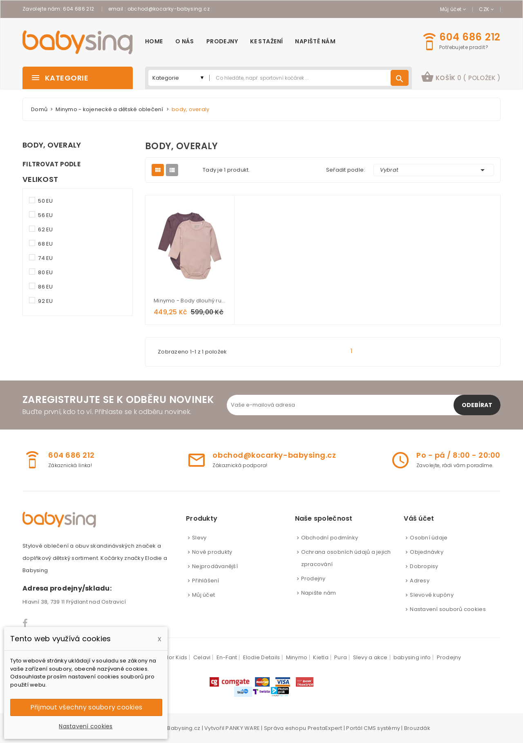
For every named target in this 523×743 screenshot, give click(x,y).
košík (461, 76)
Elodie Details (261, 657)
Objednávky (426, 552)
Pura (340, 657)
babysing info (412, 657)
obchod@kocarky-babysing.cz (168, 8)
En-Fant (227, 657)
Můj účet (203, 595)
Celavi (202, 657)
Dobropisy (424, 566)
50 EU (45, 201)
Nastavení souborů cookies (448, 609)
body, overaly (51, 145)
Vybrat (434, 170)
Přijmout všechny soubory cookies (86, 707)
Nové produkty (212, 552)
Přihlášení (205, 580)
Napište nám (318, 593)
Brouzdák (417, 728)
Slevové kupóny (432, 595)
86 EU (45, 287)
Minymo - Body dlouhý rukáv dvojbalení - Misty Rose (190, 300)
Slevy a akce (370, 657)
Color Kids (173, 657)
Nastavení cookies (85, 726)
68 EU (45, 244)
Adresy (419, 580)
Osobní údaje (428, 538)
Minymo (297, 657)
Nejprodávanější (215, 566)
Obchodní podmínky (329, 538)
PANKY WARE (243, 728)
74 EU (45, 258)
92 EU (45, 301)
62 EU (45, 229)
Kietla (321, 657)
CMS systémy (382, 728)
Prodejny (313, 578)
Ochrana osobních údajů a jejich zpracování (346, 558)
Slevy (199, 538)
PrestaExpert (325, 728)
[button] (461, 78)
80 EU (45, 272)
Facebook (25, 623)
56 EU (45, 215)
